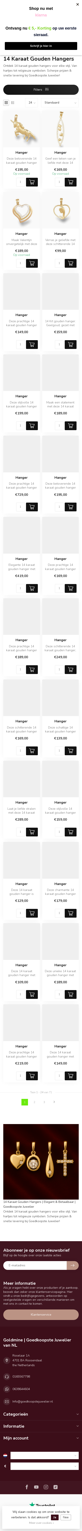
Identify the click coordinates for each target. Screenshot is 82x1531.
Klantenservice (41, 1315)
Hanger (22, 153)
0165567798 (21, 1376)
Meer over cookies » (41, 1523)
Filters (41, 90)
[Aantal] (20, 182)
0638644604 (21, 1389)
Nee (66, 1517)
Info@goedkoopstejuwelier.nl (32, 1401)
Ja (54, 1517)
